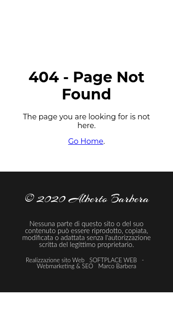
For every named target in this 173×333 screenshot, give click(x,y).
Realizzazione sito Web (55, 260)
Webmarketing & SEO (66, 266)
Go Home (85, 141)
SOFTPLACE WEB (114, 260)
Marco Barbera (117, 266)
